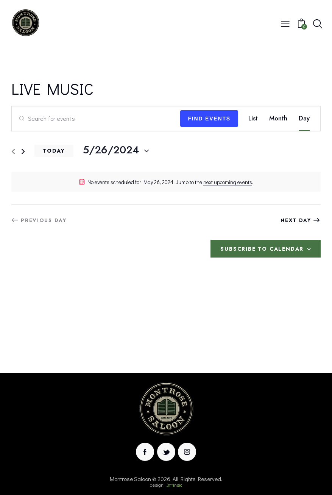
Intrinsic (174, 485)
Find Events (209, 119)
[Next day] (23, 151)
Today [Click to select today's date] (54, 151)
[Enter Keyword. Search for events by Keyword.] (96, 118)
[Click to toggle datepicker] (111, 150)
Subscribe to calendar (262, 249)
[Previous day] (13, 151)
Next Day (296, 220)
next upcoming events (227, 182)
